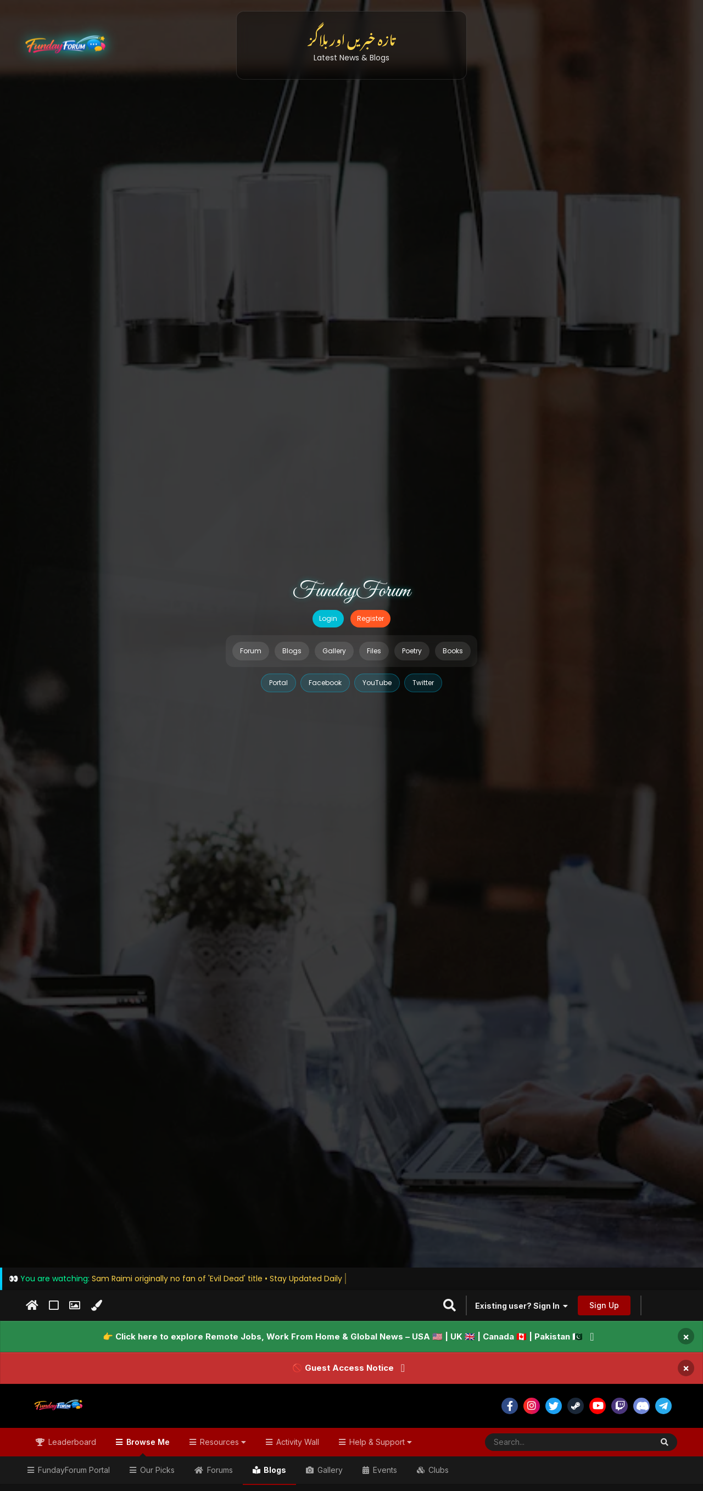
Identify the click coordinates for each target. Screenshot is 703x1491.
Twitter (423, 682)
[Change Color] (96, 1305)
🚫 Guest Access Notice (343, 1368)
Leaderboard (71, 1442)
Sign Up (604, 1305)
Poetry (412, 650)
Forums (219, 1470)
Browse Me (147, 1446)
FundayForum (351, 591)
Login (328, 618)
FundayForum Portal (73, 1470)
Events (384, 1470)
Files (374, 650)
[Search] (542, 1442)
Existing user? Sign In (521, 1305)
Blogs (292, 650)
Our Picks (156, 1470)
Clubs (437, 1470)
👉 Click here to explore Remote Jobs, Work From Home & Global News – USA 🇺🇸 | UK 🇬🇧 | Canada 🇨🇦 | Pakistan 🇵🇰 (343, 1336)
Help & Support (379, 1442)
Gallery (334, 650)
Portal (278, 682)
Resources (222, 1442)
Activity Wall (296, 1442)
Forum (250, 650)
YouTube (377, 682)
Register (370, 618)
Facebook (325, 682)
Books (453, 650)
